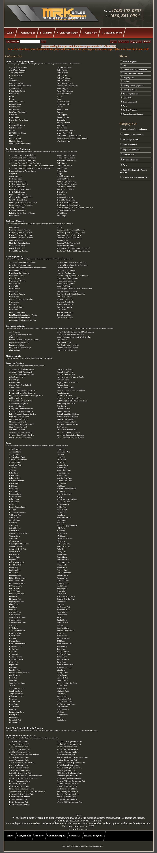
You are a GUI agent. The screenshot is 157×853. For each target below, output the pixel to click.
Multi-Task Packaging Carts (19, 243)
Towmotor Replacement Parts (68, 794)
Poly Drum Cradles (64, 297)
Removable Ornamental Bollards (69, 398)
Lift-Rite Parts (14, 722)
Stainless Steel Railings (65, 419)
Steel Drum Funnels (64, 307)
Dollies (12, 99)
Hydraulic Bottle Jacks (17, 210)
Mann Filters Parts (64, 470)
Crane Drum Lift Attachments (20, 265)
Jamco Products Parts (17, 683)
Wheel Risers (62, 213)
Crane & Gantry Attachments (20, 86)
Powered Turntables (16, 248)
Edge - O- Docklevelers (18, 195)
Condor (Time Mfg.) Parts (19, 544)
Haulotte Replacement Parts (19, 797)
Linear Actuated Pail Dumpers (68, 278)
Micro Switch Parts (64, 494)
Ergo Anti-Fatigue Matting (19, 342)
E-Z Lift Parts (14, 588)
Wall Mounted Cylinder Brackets (69, 136)
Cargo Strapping (15, 176)
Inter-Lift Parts (14, 670)
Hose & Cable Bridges (17, 125)
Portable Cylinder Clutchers (67, 86)
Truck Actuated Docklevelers (67, 202)
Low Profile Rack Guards (18, 419)
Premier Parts (62, 567)
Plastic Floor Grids (64, 342)
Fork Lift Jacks (15, 107)
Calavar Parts (14, 517)
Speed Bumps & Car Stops (67, 181)
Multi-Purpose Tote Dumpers (20, 144)
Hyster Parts (13, 662)
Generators (13, 115)
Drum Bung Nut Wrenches (19, 273)
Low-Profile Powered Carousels (21, 238)
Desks (11, 96)
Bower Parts (13, 504)
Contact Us (91, 32)
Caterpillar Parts (15, 528)
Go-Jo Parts (13, 628)
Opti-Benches (62, 340)
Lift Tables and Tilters (17, 133)
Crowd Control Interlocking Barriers (23, 390)
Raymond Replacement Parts (67, 784)
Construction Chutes (16, 83)
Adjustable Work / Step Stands (20, 334)
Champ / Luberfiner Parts (18, 533)
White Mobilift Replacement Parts (69, 802)
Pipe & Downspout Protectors (20, 438)
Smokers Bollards (63, 409)
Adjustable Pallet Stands (18, 67)
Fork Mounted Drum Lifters (19, 318)
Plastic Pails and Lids (65, 83)
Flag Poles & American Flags (20, 348)
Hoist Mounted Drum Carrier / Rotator (71, 262)
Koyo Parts (13, 704)
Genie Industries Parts (17, 623)
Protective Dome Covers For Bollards (71, 390)
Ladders (12, 130)
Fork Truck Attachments (18, 112)
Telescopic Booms (63, 123)
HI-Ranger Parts (15, 646)
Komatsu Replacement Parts (67, 749)
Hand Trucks (14, 117)
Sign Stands (61, 406)
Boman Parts (14, 502)
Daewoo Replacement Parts (19, 781)
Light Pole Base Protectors (19, 417)
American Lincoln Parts (18, 460)
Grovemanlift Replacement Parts (21, 794)
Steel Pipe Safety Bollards (66, 422)
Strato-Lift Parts (63, 628)
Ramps (59, 174)
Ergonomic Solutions (15, 326)
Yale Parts (60, 717)
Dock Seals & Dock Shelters (19, 189)
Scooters (60, 107)
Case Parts (13, 523)
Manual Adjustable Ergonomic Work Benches (74, 337)
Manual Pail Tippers (64, 286)
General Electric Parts (17, 617)
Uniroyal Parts (62, 673)
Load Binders (14, 216)
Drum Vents (13, 310)
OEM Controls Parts (64, 538)
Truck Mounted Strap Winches (68, 205)
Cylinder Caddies (15, 88)
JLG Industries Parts (16, 688)
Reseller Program (130, 110)
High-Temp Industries (17, 644)
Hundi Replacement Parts (18, 799)
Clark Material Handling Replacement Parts (25, 776)
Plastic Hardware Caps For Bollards (70, 377)
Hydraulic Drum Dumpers (66, 270)
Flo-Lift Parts (14, 604)
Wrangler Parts (62, 715)
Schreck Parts (62, 591)
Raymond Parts (62, 578)
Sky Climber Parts (63, 607)
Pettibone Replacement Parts (67, 776)
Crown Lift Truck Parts (18, 549)
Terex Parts (61, 649)
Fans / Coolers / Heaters (18, 200)
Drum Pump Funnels (17, 294)
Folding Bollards (15, 398)
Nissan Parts (61, 520)
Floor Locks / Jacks (16, 101)
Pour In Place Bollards (65, 388)
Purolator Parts (62, 575)
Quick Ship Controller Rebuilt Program (24, 728)
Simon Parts (61, 602)
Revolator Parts (62, 583)
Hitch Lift (13, 123)
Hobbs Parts (13, 649)
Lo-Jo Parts (61, 457)
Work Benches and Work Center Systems (72, 138)
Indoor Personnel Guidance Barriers (22, 414)
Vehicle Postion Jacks (65, 133)
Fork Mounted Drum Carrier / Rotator (23, 315)
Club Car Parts (14, 541)
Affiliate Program (130, 62)
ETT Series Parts (15, 586)
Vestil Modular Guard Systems (68, 432)
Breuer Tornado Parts (17, 507)
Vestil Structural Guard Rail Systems (70, 438)
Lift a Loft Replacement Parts (68, 752)
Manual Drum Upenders (66, 283)
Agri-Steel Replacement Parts (20, 752)
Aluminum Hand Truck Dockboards (22, 158)
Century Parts (14, 531)
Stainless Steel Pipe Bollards (67, 417)
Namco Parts (61, 512)
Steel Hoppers (62, 115)
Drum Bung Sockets (16, 276)
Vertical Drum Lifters (65, 318)
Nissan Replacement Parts (66, 770)
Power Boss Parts (63, 560)
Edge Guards (14, 227)
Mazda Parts (61, 483)
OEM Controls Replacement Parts (69, 773)
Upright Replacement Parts (67, 799)
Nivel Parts (61, 523)
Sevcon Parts (61, 594)
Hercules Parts (14, 641)
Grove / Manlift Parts (17, 630)
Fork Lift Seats (14, 109)
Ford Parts (13, 607)
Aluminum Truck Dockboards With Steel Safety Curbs (29, 168)
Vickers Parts (62, 686)
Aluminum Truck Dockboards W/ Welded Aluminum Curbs (31, 166)
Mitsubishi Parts (63, 504)
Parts (8, 443)
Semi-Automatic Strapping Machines (70, 230)
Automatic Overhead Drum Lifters (22, 262)
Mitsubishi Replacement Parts (68, 765)
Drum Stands (14, 302)
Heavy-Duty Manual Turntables (21, 235)
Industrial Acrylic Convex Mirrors (22, 213)
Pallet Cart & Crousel (17, 246)
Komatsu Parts (14, 701)
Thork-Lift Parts (63, 651)
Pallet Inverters (62, 73)
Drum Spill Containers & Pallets (21, 299)
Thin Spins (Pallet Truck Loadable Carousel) (73, 248)
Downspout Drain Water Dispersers (22, 393)
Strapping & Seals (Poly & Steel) (69, 238)
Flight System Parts (16, 602)
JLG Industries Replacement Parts (69, 741)
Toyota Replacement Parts (66, 797)
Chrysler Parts (14, 536)
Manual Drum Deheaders (66, 281)
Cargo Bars (13, 174)
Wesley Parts (61, 696)
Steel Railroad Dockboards (67, 184)
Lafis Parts (13, 709)
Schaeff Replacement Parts (67, 786)
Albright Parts (14, 454)
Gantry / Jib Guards (16, 406)
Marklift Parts (62, 475)
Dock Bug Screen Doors (18, 181)
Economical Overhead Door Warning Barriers (26, 396)
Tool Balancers (62, 125)
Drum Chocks (14, 278)
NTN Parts (61, 531)
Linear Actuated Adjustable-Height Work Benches (75, 332)
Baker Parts (13, 473)
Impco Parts (13, 665)
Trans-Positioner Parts (65, 665)
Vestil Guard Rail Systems (66, 430)
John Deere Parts (15, 691)
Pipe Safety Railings (64, 369)
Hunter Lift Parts (15, 657)
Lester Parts (13, 717)
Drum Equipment (14, 256)
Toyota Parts (61, 662)
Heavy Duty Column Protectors (21, 409)
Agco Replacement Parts (18, 741)
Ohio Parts (61, 541)
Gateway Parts (14, 615)
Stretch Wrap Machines (65, 246)
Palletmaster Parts (63, 546)
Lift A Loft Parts (15, 720)
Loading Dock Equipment (18, 149)
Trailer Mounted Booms (66, 130)
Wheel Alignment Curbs (66, 210)
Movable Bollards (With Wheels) (21, 424)
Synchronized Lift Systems (67, 350)
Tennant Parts (62, 646)
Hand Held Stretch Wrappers (20, 230)
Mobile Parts (61, 507)
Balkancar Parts (15, 478)
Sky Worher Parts (63, 609)
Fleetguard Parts (15, 599)
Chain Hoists (14, 80)
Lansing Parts (14, 715)
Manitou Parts (62, 468)
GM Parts (12, 625)
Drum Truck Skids (16, 307)
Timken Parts (62, 657)
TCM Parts (61, 641)
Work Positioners (63, 141)
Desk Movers (14, 94)
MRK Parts (61, 462)
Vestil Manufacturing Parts (67, 683)
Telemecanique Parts (64, 644)
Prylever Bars (62, 171)
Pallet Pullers (62, 168)
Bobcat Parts (14, 499)
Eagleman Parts (15, 570)
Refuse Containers (63, 101)
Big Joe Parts (14, 491)
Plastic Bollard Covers (65, 372)
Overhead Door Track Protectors (21, 432)
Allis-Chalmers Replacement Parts (22, 762)
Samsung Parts (62, 588)
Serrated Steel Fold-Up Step (67, 348)
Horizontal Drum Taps (65, 268)
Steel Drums (61, 310)
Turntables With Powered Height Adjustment (73, 251)
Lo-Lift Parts (61, 460)
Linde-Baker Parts (63, 452)
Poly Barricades (63, 380)
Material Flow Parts (64, 478)
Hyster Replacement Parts (19, 802)
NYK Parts (61, 536)
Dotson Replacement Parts (19, 784)
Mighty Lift (61, 496)
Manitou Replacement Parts (67, 760)
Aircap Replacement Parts (19, 757)
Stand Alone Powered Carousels (69, 235)
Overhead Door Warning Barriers (21, 435)
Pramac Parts (62, 565)
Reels (59, 99)
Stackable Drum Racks (65, 302)
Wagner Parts (62, 688)
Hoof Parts (13, 651)
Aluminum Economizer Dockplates (22, 155)
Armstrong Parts (15, 465)
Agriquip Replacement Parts (19, 749)
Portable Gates (62, 385)
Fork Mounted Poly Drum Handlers (22, 320)
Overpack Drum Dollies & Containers (71, 294)
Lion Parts (61, 454)
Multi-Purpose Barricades (18, 427)
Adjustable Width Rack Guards (20, 372)
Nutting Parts (62, 533)
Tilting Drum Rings (64, 315)
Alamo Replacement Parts (19, 760)
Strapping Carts (62, 240)
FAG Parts (13, 596)
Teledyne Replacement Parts (67, 791)
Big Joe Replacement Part (18, 765)
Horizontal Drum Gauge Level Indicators (72, 265)
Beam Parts (13, 489)
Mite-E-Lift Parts (63, 502)
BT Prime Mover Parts (17, 512)
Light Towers (14, 136)
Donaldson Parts (15, 565)
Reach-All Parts (63, 581)
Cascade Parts (14, 520)
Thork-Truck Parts (64, 654)
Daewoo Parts (14, 557)
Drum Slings (14, 297)
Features (47, 32)
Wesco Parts (61, 694)
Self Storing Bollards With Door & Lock (72, 401)
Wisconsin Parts (63, 709)
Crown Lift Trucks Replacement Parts (23, 778)
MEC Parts (61, 486)
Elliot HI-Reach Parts (17, 578)
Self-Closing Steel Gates (66, 403)
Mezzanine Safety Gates (18, 422)
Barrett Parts (14, 483)
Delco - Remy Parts (16, 562)
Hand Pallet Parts (15, 633)
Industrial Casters (15, 128)
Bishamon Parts (15, 494)
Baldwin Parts (14, 475)
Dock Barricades (15, 179)
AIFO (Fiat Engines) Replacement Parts (24, 755)
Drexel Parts (14, 567)
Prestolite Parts (62, 570)
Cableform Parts (15, 515)
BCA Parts (13, 486)
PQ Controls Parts (63, 562)
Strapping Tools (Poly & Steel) (68, 243)
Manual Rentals (13, 356)
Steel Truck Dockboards (66, 187)
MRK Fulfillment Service (133, 74)
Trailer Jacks (61, 195)
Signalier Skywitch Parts (66, 599)
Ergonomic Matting (16, 345)
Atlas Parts (13, 468)
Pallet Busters (62, 163)
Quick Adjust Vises (64, 94)
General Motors (15, 620)
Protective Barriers (15, 363)
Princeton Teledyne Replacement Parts (71, 781)
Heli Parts (13, 638)
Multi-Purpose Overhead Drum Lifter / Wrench (74, 289)
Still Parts (60, 625)
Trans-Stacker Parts (64, 667)
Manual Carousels (16, 240)
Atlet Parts (13, 470)
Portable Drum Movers (17, 312)
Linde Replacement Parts (66, 755)
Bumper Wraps (14, 382)
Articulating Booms (16, 73)
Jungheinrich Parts (16, 694)
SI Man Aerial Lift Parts (66, 596)
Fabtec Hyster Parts (16, 594)
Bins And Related (15, 75)
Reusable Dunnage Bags (66, 176)
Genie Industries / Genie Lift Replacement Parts (27, 791)
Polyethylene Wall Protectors (67, 382)
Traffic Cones (62, 427)
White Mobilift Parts (64, 701)
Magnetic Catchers (16, 141)
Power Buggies (62, 88)
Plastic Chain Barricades (66, 374)
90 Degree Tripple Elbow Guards (21, 369)
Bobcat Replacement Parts (19, 768)
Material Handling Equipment (20, 61)
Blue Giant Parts (15, 496)
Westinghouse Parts (64, 699)
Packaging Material (15, 221)
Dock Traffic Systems (17, 192)
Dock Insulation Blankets (18, 184)
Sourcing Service (113, 32)
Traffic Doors (62, 192)
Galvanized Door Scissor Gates (20, 401)
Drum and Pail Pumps (17, 270)
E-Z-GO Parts (14, 591)
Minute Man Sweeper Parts (67, 499)
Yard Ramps (61, 216)
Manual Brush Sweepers (66, 158)
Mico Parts (61, 491)
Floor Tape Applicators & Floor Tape (23, 202)
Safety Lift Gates (63, 179)
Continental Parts (15, 546)
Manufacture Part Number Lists (21, 735)
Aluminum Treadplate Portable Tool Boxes (25, 163)
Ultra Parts (61, 670)
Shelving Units (62, 109)
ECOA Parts (13, 573)
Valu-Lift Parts (62, 680)
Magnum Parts (62, 465)
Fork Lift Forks (15, 104)
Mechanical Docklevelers (66, 160)
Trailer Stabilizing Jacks (66, 200)
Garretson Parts (15, 612)
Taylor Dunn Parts (63, 638)
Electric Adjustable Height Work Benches (24, 340)
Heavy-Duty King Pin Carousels (21, 232)
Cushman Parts (14, 552)
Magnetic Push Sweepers (66, 155)
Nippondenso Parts (64, 517)
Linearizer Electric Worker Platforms (70, 334)
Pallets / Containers (64, 78)
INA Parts (13, 667)
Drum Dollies (14, 286)
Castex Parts (14, 525)
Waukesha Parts (63, 691)
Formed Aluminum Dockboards (21, 205)
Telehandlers (61, 120)
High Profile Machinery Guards (21, 411)
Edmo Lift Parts (15, 575)
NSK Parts (61, 528)
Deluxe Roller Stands (17, 91)
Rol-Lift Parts (62, 586)
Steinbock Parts (62, 623)
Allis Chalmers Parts (17, 457)
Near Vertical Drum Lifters (67, 291)
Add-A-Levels (14, 332)
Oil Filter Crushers (64, 67)
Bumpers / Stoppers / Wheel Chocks (22, 171)
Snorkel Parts (62, 620)
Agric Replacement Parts (18, 747)
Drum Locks (14, 291)
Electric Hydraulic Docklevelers (21, 197)
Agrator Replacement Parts (19, 744)
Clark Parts (13, 538)
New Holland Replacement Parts (69, 768)
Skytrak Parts (62, 615)
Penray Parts (61, 552)
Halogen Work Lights (17, 208)
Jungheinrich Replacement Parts (69, 744)
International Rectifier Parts (19, 673)
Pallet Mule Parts (63, 544)
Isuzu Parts (13, 678)
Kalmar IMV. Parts (16, 696)
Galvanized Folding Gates (19, 403)
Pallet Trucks (62, 75)
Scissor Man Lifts (63, 104)
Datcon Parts (14, 554)
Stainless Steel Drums (65, 304)
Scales (59, 227)
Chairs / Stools (14, 337)
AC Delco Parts (15, 449)
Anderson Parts (15, 462)
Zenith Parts (61, 720)
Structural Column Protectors (68, 424)
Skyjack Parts (62, 612)
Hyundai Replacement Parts (19, 805)
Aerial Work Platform (17, 70)
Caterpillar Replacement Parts (20, 773)
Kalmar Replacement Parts (67, 747)
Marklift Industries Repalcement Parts (71, 762)
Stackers (60, 112)
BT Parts (12, 510)
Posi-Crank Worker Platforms (68, 345)
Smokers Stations (63, 411)
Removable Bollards (64, 396)
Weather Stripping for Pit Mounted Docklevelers (75, 208)
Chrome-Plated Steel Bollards (20, 385)
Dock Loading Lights (17, 187)
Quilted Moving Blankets (18, 251)
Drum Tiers (13, 304)
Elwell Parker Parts (16, 581)
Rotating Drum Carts (64, 299)
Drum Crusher (14, 283)
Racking (60, 96)
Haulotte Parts (14, 636)
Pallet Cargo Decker (64, 166)
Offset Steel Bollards (17, 430)
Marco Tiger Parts (63, 473)
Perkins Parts (62, 554)
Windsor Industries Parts (66, 704)
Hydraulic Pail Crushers (66, 273)
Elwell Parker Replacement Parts (21, 789)
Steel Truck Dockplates (65, 189)
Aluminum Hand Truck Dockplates (22, 160)
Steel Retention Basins (65, 312)
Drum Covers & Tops (17, 281)
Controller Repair (69, 32)
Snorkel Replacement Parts (67, 789)
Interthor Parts (14, 675)
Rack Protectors (63, 393)
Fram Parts (13, 609)
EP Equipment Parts (16, 583)
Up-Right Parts (62, 675)
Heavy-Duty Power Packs (18, 120)
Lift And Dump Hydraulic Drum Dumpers (72, 276)
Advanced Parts (15, 452)
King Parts (13, 699)
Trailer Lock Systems (65, 197)
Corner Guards (14, 388)
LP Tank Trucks (15, 138)
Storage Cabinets (63, 117)
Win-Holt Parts (62, 707)
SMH (59, 617)
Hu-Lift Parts (14, 654)
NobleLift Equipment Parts (67, 525)
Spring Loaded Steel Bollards (68, 414)
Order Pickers (62, 70)
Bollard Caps (14, 380)
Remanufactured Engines (133, 114)
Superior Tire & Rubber (65, 630)
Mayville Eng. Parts (64, 481)
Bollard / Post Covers (17, 377)
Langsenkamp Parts (16, 712)
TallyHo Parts (62, 636)
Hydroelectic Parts (16, 659)
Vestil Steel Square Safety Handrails (70, 435)
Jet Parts (12, 686)
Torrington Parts (63, 659)
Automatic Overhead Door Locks (21, 374)
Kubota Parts (14, 707)
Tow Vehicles (62, 128)
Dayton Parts (14, 560)
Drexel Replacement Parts (19, 786)
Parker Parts (61, 549)
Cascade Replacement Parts (19, 770)
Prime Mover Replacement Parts (69, 778)
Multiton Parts (62, 510)
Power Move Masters (65, 91)
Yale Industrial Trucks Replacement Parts (72, 757)
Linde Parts (61, 449)
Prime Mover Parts (64, 573)
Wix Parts (60, 712)
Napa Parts (61, 515)
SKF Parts (60, 604)
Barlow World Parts (16, 481)
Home (10, 32)
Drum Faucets (14, 289)
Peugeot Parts (62, 557)
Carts (11, 78)
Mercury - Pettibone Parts (66, 489)
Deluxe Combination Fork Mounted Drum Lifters (27, 268)
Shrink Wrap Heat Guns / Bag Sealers (71, 232)
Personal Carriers (63, 80)
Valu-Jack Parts (62, 678)
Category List (28, 32)
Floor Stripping (15, 350)
